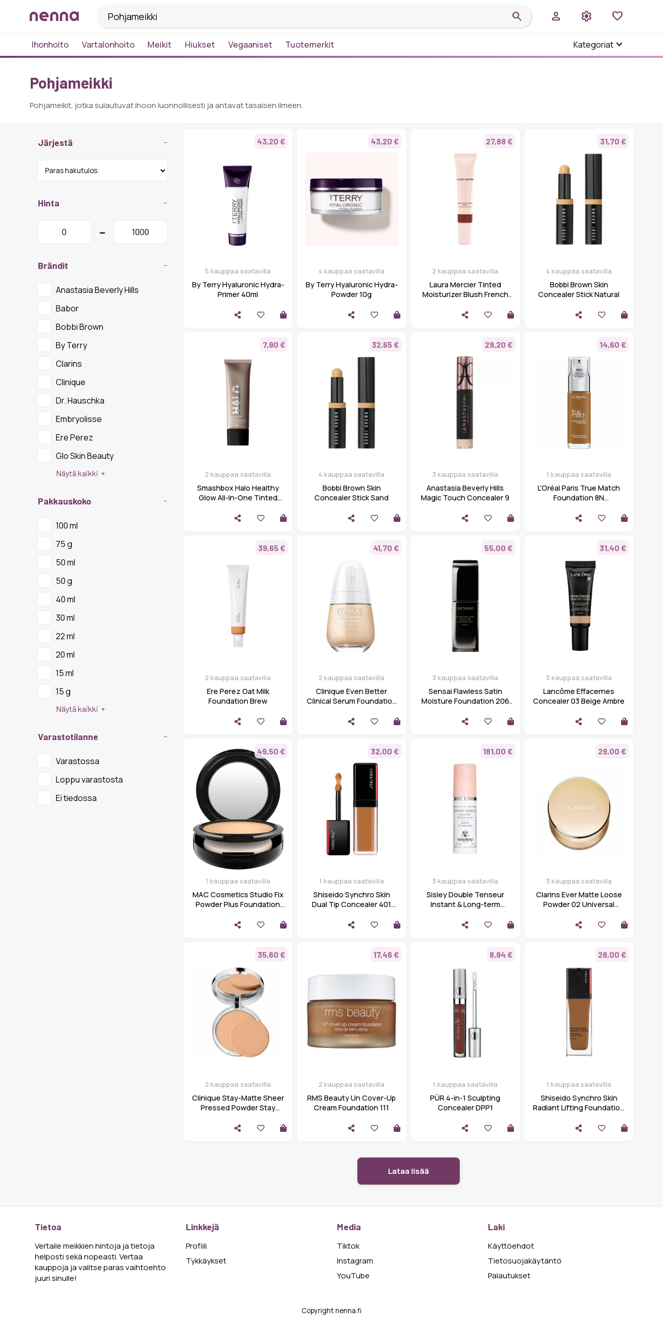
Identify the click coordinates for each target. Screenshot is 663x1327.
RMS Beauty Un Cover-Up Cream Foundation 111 (351, 1102)
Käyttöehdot (511, 1245)
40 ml (56, 599)
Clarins (60, 363)
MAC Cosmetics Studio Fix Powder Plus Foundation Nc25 (238, 904)
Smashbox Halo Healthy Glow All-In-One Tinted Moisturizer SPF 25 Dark (238, 497)
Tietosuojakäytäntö (525, 1260)
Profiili (196, 1245)
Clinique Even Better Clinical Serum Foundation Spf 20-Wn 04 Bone (352, 700)
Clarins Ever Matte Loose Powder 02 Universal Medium (579, 904)
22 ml (56, 635)
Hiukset (200, 44)
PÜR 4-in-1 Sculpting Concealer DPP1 (465, 1102)
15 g (54, 691)
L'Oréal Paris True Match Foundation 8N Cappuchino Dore (579, 497)
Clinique (61, 381)
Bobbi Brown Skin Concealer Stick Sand (351, 492)
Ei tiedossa (67, 797)
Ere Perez (65, 437)
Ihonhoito (50, 44)
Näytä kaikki (77, 473)
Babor (58, 308)
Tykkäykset (206, 1260)
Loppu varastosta (80, 779)
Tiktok (348, 1245)
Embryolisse (70, 418)
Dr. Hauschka (71, 400)
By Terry (62, 345)
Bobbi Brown (70, 326)
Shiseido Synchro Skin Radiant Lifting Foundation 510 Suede (579, 1107)
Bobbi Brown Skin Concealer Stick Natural (578, 289)
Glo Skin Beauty (76, 455)
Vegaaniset (250, 44)
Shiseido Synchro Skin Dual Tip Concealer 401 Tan (351, 904)
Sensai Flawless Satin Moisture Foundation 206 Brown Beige (465, 700)
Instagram (355, 1260)
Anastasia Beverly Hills (88, 289)
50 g (55, 580)
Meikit (159, 44)
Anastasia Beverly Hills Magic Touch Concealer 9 (465, 492)
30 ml (56, 617)
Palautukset (509, 1275)
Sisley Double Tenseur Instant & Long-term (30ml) (465, 904)
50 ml (56, 562)
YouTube (353, 1275)
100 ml (58, 525)
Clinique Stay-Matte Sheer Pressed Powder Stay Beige (238, 1107)
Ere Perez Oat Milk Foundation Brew (238, 696)
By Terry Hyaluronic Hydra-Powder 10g (352, 289)
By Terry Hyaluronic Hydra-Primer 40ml (238, 289)
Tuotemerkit (309, 44)
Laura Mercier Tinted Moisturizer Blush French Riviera (465, 294)
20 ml (56, 654)
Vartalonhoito (108, 44)
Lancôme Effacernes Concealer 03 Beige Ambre (579, 696)
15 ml (56, 672)
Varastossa (68, 760)
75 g (55, 543)
